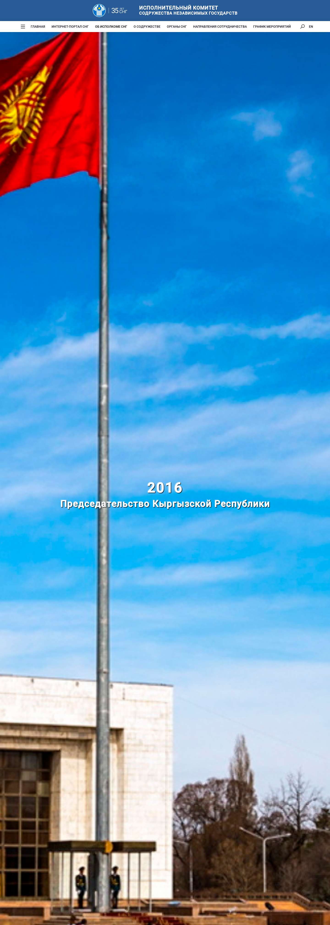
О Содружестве (147, 26)
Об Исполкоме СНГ (111, 26)
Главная (38, 26)
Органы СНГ (177, 26)
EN (311, 26)
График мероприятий (272, 26)
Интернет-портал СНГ (70, 26)
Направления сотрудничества (220, 26)
